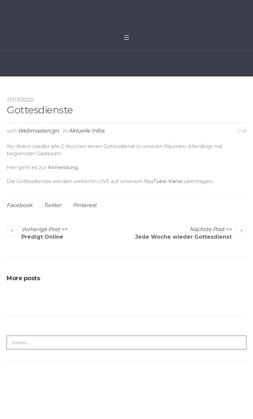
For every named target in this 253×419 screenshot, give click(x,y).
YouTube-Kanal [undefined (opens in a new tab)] (163, 181)
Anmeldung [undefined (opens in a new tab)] (63, 167)
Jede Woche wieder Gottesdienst (183, 237)
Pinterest (85, 205)
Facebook (20, 205)
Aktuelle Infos (86, 131)
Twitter (53, 205)
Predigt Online (42, 237)
